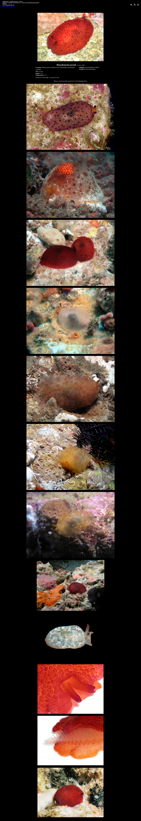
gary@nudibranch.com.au (9, 6)
